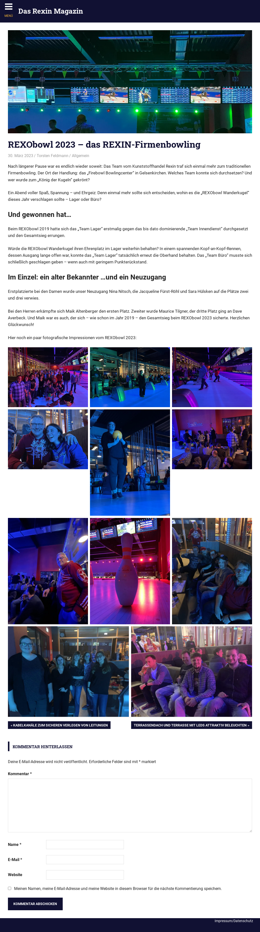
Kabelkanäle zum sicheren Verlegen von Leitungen (60, 725)
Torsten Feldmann (52, 155)
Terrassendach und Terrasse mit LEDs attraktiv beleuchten (190, 725)
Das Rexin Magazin (50, 11)
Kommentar (20, 773)
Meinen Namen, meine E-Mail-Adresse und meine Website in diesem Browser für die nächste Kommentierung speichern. (118, 888)
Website (15, 874)
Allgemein (80, 155)
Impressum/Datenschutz (234, 921)
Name (14, 844)
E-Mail (15, 859)
